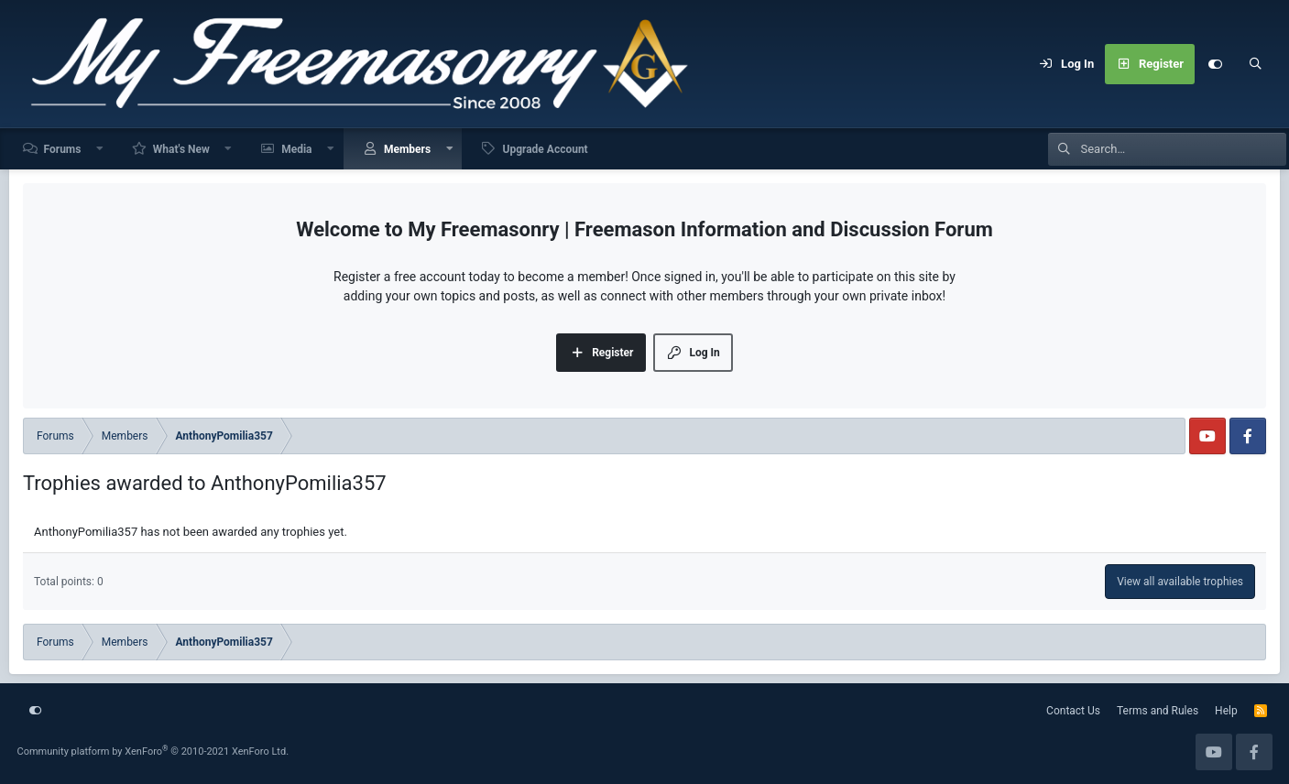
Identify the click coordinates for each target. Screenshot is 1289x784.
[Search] (1255, 64)
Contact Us (1073, 710)
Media (296, 149)
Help (1226, 710)
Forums (63, 149)
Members (407, 149)
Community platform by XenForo (153, 751)
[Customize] (1215, 64)
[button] (100, 148)
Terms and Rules (1157, 710)
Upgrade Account (544, 149)
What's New (181, 149)
